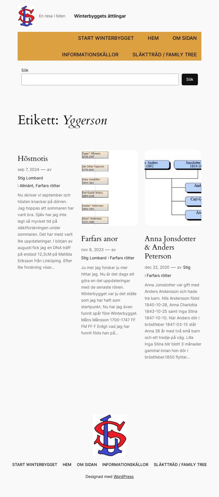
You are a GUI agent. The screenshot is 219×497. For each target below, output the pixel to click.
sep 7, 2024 (28, 169)
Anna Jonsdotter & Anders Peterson (170, 248)
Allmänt (26, 185)
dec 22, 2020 (157, 267)
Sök (24, 70)
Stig (187, 267)
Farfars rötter (48, 185)
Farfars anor (99, 239)
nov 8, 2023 (92, 249)
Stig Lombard (30, 177)
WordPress (124, 476)
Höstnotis (33, 158)
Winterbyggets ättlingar (100, 16)
